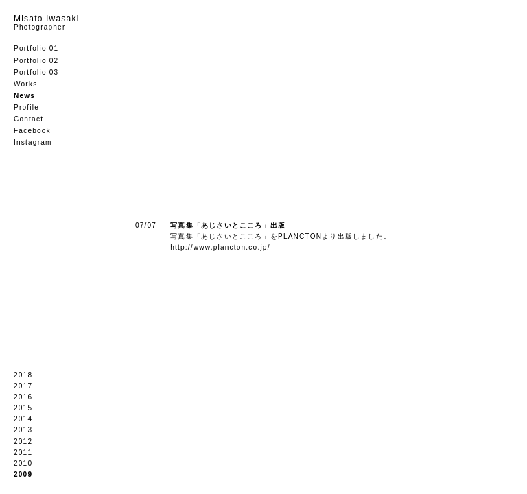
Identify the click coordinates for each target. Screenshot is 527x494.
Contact (28, 119)
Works (25, 84)
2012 (23, 441)
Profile (26, 107)
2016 (23, 397)
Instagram (33, 142)
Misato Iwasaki (47, 22)
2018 (23, 375)
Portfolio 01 (36, 48)
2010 (23, 463)
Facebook (32, 130)
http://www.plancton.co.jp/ (220, 247)
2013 (23, 430)
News (24, 95)
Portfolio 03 (36, 72)
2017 (23, 386)
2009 (23, 474)
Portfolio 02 (36, 60)
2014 (23, 419)
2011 (23, 452)
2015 (23, 408)
